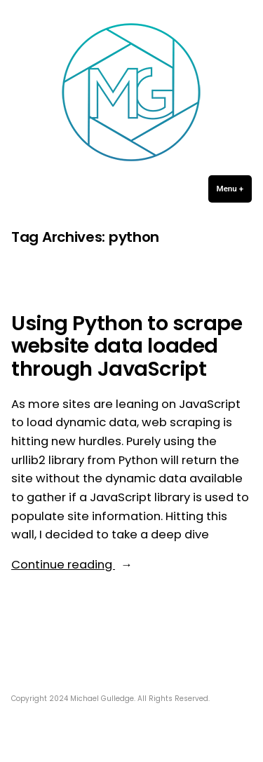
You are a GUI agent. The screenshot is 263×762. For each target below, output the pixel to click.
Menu (234, 188)
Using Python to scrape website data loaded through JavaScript (127, 346)
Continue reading (95, 565)
